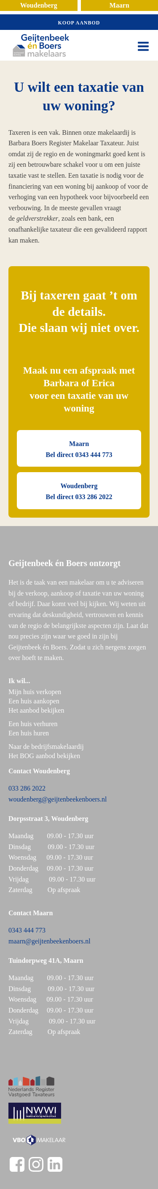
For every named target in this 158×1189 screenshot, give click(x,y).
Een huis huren (28, 733)
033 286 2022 (27, 788)
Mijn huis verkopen (34, 691)
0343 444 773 (27, 930)
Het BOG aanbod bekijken (44, 755)
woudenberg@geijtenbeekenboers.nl (57, 799)
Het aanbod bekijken (36, 710)
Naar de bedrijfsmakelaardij (46, 746)
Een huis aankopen (33, 701)
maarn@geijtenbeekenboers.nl (49, 941)
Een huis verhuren (33, 723)
